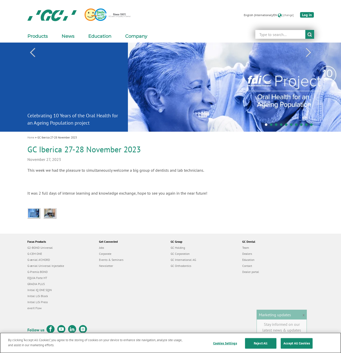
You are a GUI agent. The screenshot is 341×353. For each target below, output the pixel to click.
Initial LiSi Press (37, 302)
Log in (307, 15)
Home (30, 137)
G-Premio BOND (37, 272)
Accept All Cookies (296, 345)
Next (308, 52)
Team (245, 248)
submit (309, 34)
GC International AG (183, 260)
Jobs (101, 248)
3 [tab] (277, 125)
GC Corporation (180, 254)
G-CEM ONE (34, 254)
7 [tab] (297, 125)
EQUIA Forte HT (37, 278)
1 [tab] (267, 125)
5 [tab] (287, 125)
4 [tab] (282, 125)
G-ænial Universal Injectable (45, 266)
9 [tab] (307, 125)
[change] (288, 15)
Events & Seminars (111, 260)
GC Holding (178, 248)
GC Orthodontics (181, 266)
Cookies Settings (225, 345)
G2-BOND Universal (40, 248)
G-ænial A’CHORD (38, 260)
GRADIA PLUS (36, 284)
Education (248, 260)
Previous (32, 52)
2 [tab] (272, 125)
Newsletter (106, 266)
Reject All (260, 345)
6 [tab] (292, 125)
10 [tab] (312, 125)
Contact (247, 266)
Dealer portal (250, 272)
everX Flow (34, 308)
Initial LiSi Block (37, 296)
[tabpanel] (170, 87)
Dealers (247, 254)
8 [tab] (302, 125)
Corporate (105, 254)
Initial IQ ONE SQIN (39, 290)
